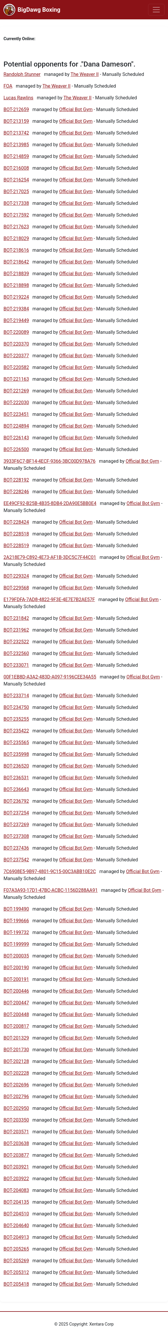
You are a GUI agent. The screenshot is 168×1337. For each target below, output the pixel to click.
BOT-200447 (16, 1003)
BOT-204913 (16, 1237)
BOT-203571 (16, 1131)
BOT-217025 (16, 191)
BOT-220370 (16, 344)
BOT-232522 (16, 641)
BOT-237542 (16, 860)
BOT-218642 (16, 262)
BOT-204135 (16, 1202)
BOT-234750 (16, 707)
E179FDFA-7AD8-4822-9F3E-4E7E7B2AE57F (49, 599)
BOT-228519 (16, 545)
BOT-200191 (16, 979)
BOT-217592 (16, 215)
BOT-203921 (16, 1167)
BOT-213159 (16, 121)
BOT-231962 (16, 630)
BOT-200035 (16, 956)
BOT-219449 (16, 320)
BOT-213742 (16, 133)
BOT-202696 (16, 1085)
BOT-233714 (16, 695)
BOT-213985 (16, 144)
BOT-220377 (16, 355)
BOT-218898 (16, 285)
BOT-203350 (16, 1120)
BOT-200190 (16, 967)
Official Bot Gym (75, 109)
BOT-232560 (16, 653)
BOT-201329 (16, 1038)
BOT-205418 (16, 1284)
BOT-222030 (16, 402)
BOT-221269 (16, 391)
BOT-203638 (16, 1143)
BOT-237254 (16, 813)
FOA (8, 86)
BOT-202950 (16, 1108)
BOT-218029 (16, 238)
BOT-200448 (16, 1014)
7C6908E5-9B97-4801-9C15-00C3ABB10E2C (50, 871)
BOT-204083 (16, 1190)
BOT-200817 (16, 1026)
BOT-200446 (16, 991)
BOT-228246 (16, 491)
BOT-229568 (16, 588)
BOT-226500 (16, 449)
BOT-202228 (16, 1073)
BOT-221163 (16, 379)
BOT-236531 (16, 777)
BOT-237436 (16, 848)
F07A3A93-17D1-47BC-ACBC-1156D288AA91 (51, 890)
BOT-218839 (16, 273)
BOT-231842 (16, 618)
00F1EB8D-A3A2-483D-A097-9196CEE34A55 (50, 677)
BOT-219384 (16, 309)
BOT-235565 (16, 742)
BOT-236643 (16, 789)
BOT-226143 (16, 437)
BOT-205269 (16, 1260)
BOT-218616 (16, 250)
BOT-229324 (16, 576)
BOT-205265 (16, 1249)
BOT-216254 (16, 180)
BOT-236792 (16, 801)
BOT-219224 (16, 297)
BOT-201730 (16, 1049)
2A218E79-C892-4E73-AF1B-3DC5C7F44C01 (50, 557)
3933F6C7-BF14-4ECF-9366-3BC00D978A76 (49, 461)
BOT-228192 (16, 480)
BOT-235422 (16, 731)
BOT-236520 (16, 766)
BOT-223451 (16, 414)
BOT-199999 (16, 944)
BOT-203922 (16, 1178)
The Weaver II (85, 74)
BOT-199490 (16, 909)
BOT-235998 (16, 754)
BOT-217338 (16, 203)
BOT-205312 (16, 1272)
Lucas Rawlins (18, 98)
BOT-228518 (16, 534)
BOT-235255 (16, 719)
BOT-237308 (16, 836)
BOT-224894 (16, 426)
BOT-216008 (16, 168)
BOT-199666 (16, 920)
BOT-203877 (16, 1155)
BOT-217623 (16, 226)
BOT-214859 (16, 156)
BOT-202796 (16, 1096)
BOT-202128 (16, 1061)
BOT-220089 (16, 332)
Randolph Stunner (22, 74)
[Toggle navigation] (156, 10)
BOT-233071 (16, 665)
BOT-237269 (16, 824)
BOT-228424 (16, 522)
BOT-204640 (16, 1225)
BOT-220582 (16, 367)
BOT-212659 (16, 109)
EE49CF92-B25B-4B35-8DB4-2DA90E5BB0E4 (50, 503)
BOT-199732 (16, 932)
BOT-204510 (16, 1214)
